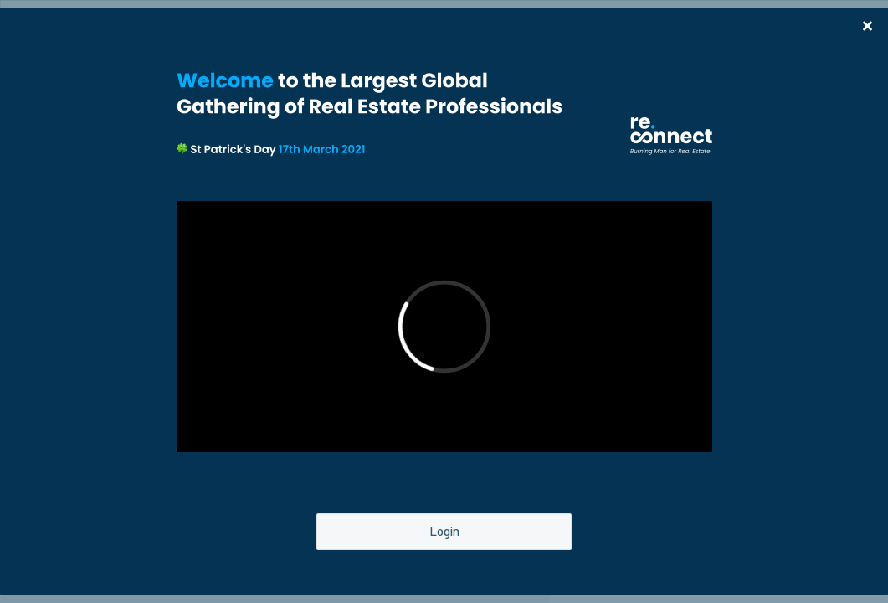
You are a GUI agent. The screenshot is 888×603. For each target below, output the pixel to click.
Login (444, 531)
